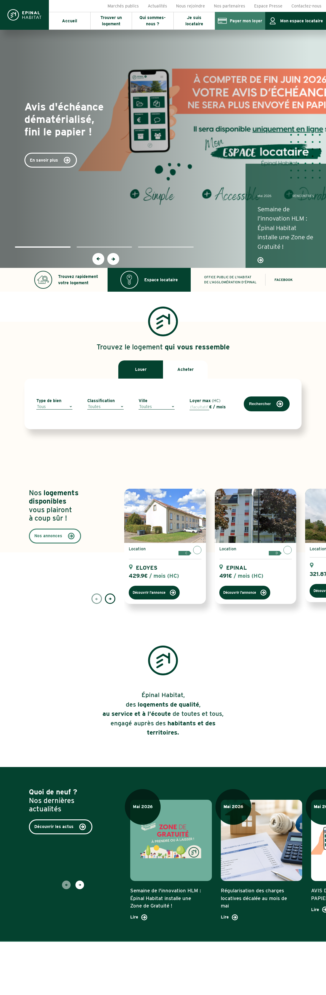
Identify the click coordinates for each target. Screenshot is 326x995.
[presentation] (98, 259)
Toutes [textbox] (94, 406)
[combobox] (54, 407)
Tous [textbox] (41, 406)
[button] (43, 247)
